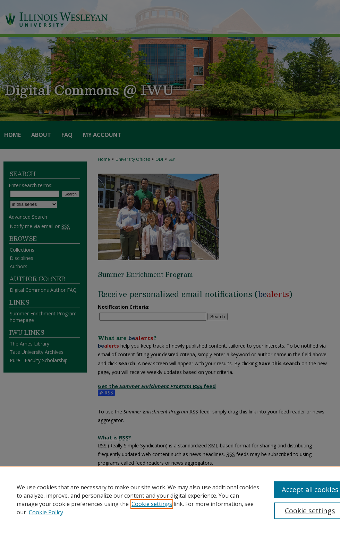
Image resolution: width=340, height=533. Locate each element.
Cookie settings (151, 504)
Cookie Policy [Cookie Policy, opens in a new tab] (46, 512)
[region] (170, 499)
